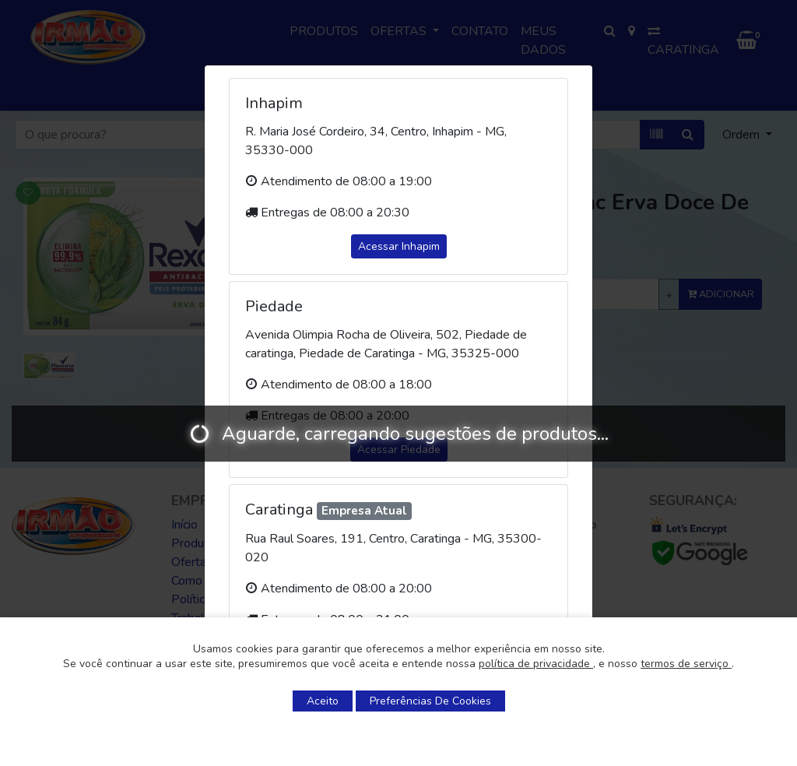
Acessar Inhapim (399, 246)
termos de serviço (686, 663)
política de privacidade (536, 663)
